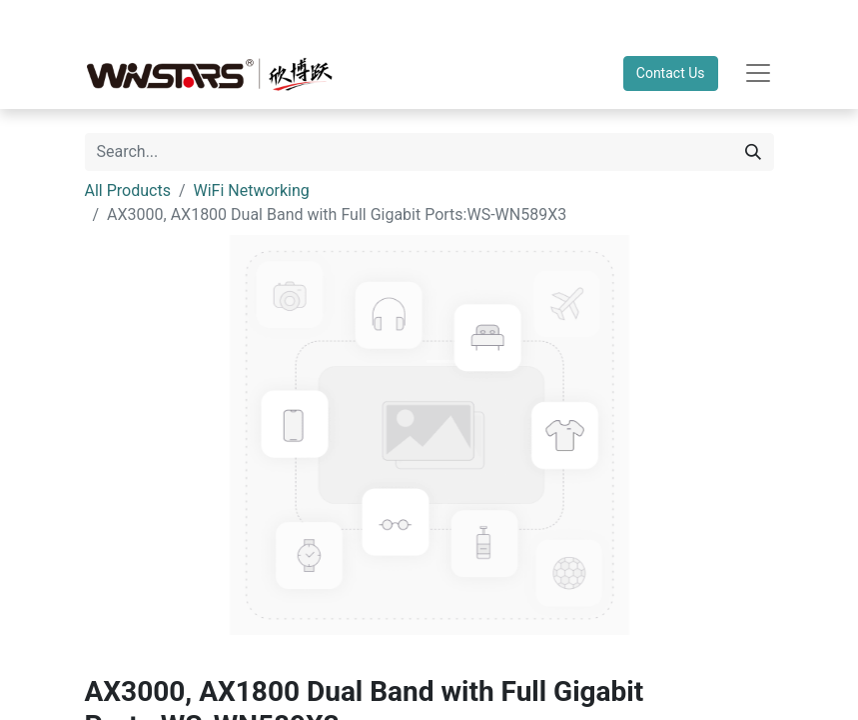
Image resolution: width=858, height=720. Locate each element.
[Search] (753, 152)
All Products (128, 190)
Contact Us (670, 73)
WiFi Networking (252, 190)
